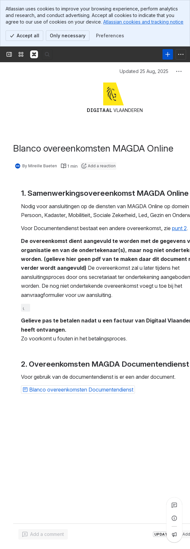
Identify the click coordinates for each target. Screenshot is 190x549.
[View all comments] (174, 505)
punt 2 (179, 228)
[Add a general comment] (43, 534)
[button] (78, 389)
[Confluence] (34, 54)
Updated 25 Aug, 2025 (144, 71)
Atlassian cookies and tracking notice (143, 22)
